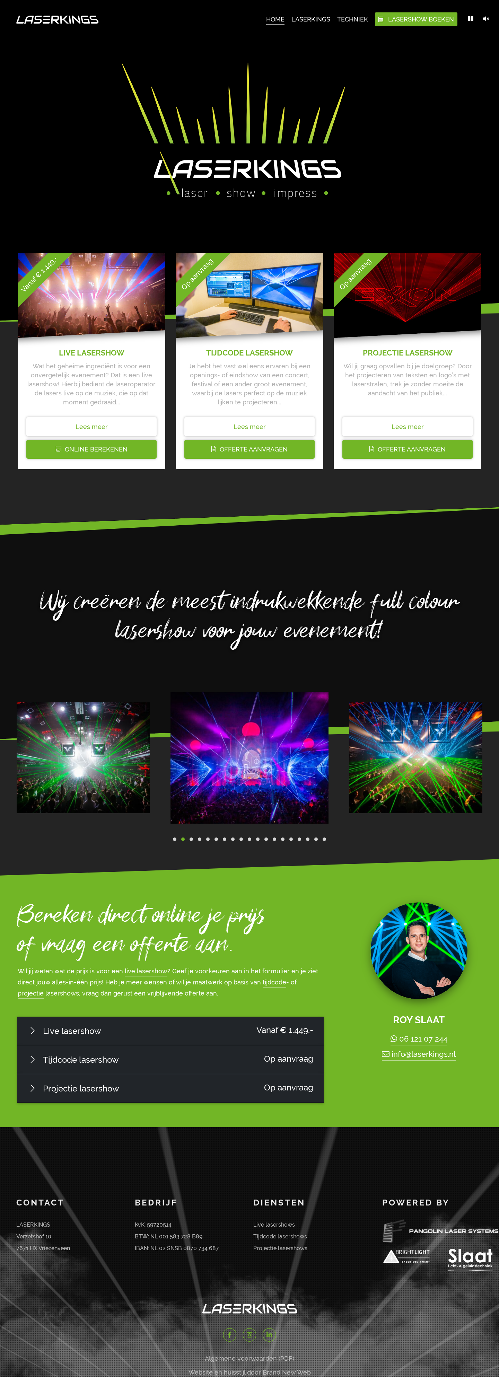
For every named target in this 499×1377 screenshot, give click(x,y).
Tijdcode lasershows (280, 1236)
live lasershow (146, 971)
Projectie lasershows (280, 1248)
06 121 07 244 (419, 1038)
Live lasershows (274, 1224)
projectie (31, 993)
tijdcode (274, 982)
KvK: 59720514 (153, 1224)
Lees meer (92, 426)
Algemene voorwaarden (241, 1358)
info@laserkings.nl (419, 1054)
